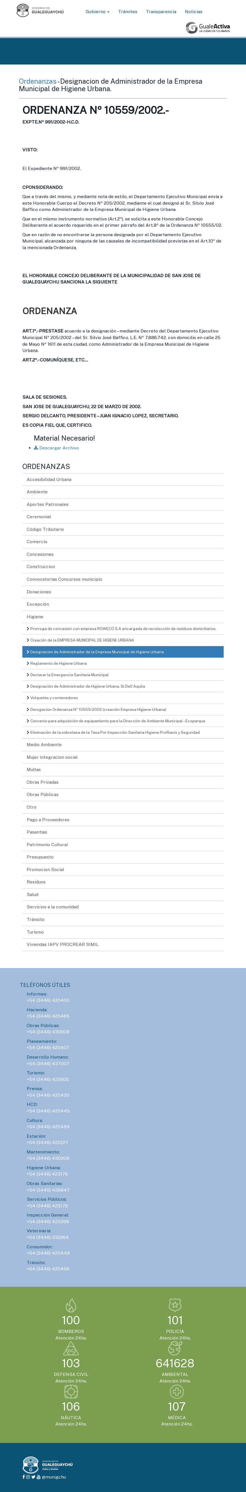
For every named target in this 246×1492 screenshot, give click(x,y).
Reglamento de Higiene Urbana (57, 663)
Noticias (193, 11)
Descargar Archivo (56, 448)
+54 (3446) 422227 (47, 1142)
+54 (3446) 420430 (48, 1095)
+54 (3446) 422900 (48, 1079)
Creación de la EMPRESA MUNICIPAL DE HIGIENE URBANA (80, 640)
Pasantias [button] (37, 832)
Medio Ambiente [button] (44, 744)
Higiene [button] (35, 616)
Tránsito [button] (35, 919)
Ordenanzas (38, 81)
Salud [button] (32, 894)
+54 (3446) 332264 (48, 1237)
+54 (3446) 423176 (47, 1174)
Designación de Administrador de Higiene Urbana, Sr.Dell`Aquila (86, 686)
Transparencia (161, 11)
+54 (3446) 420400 (48, 1000)
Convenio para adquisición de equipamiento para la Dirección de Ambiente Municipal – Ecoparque (116, 721)
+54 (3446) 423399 (48, 1221)
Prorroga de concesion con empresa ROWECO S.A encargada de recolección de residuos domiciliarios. (121, 628)
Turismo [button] (35, 932)
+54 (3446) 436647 (48, 1190)
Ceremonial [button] (39, 516)
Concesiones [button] (40, 554)
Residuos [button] (36, 882)
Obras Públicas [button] (42, 794)
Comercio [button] (37, 541)
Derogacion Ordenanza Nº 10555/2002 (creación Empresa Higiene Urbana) (96, 709)
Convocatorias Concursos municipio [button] (64, 579)
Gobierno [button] (98, 11)
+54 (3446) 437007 (48, 1063)
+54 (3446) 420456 (48, 1269)
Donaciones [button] (39, 592)
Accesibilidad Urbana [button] (49, 479)
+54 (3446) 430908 (48, 1032)
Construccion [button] (41, 566)
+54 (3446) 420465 (48, 1016)
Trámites (127, 11)
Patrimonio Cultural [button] (47, 844)
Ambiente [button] (37, 491)
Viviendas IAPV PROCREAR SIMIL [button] (63, 944)
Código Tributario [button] (45, 529)
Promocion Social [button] (45, 869)
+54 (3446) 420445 (48, 1111)
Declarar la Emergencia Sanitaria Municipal (68, 674)
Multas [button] (34, 769)
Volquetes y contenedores (52, 697)
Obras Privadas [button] (42, 782)
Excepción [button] (38, 604)
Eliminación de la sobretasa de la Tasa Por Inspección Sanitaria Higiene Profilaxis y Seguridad (113, 732)
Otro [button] (31, 807)
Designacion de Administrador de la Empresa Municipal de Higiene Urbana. (96, 652)
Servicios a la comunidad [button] (53, 907)
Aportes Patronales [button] (48, 504)
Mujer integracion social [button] (52, 757)
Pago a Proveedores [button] (48, 819)
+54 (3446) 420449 (48, 1253)
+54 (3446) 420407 (48, 1047)
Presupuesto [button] (40, 857)
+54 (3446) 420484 (48, 1126)
